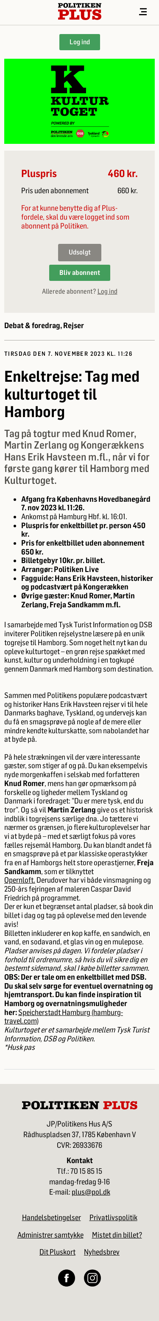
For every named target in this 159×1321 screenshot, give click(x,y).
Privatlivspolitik (113, 1217)
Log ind (80, 42)
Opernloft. (19, 880)
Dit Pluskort (57, 1252)
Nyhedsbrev (102, 1252)
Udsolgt (80, 252)
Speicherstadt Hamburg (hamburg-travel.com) (63, 1017)
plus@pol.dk (91, 1192)
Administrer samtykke (50, 1235)
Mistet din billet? (117, 1235)
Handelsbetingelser (51, 1217)
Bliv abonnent (79, 273)
